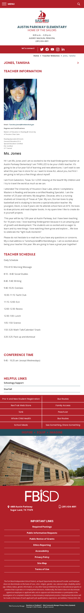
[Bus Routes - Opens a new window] (63, 418)
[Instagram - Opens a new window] (57, 49)
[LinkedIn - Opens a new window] (63, 49)
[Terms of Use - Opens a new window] (42, 569)
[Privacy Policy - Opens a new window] (42, 557)
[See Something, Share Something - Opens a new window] (63, 425)
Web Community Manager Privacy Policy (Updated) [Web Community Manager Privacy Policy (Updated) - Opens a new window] (59, 605)
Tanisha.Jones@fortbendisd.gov (21, 125)
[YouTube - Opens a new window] (52, 49)
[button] (8, 4)
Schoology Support (14, 382)
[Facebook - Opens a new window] (47, 49)
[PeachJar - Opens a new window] (63, 412)
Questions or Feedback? (34, 605)
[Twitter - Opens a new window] (41, 49)
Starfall (8, 389)
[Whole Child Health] (21, 418)
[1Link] (21, 412)
